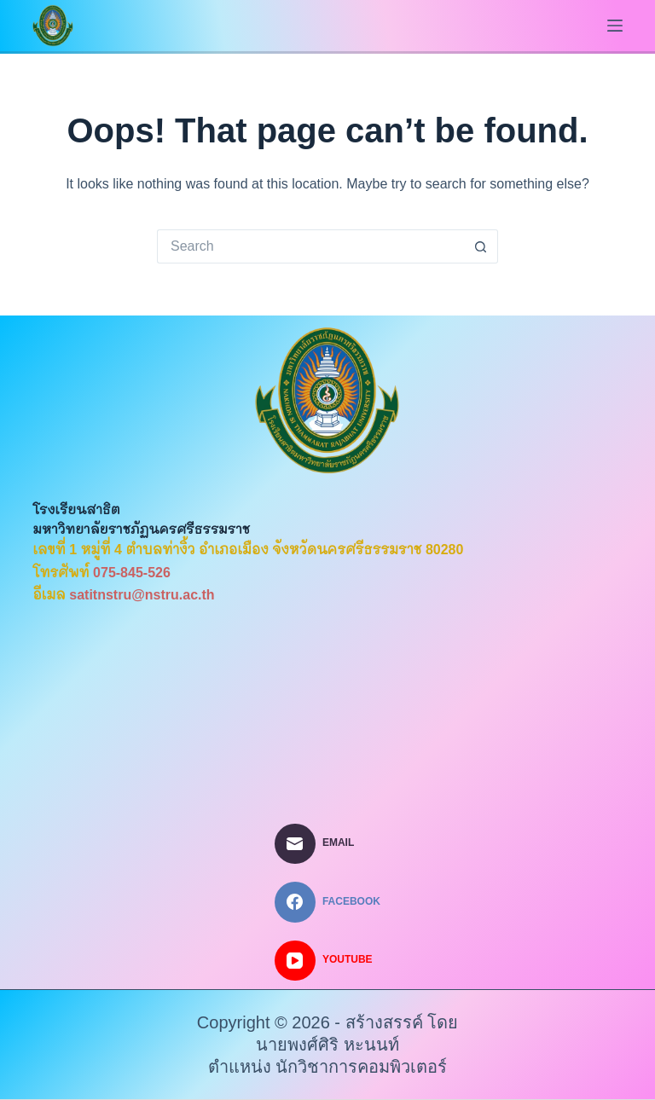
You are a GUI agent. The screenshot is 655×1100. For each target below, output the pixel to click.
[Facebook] (327, 902)
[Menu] (615, 25)
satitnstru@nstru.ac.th (141, 595)
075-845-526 (132, 572)
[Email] (327, 844)
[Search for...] (310, 246)
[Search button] (481, 246)
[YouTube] (327, 961)
